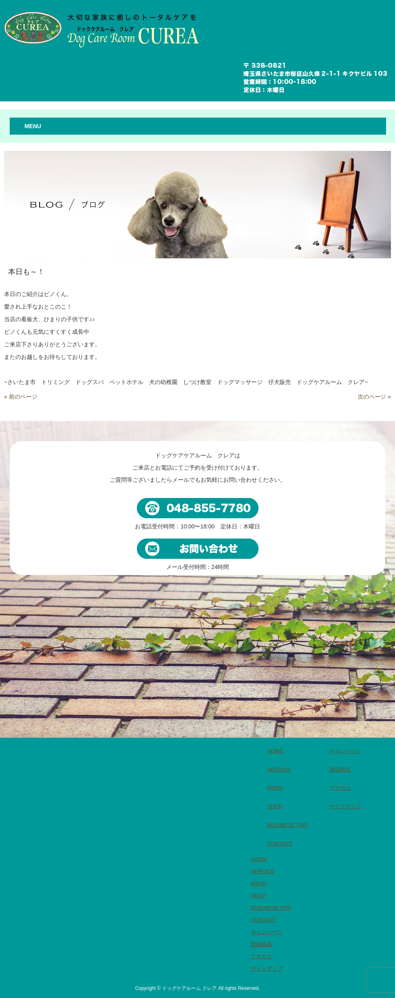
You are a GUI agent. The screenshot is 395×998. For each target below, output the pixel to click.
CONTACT (280, 844)
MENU (275, 788)
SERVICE (278, 769)
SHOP (274, 806)
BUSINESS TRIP (287, 825)
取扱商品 (340, 769)
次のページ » (374, 396)
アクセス (340, 788)
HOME (275, 751)
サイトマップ (345, 806)
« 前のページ (20, 396)
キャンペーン (345, 751)
